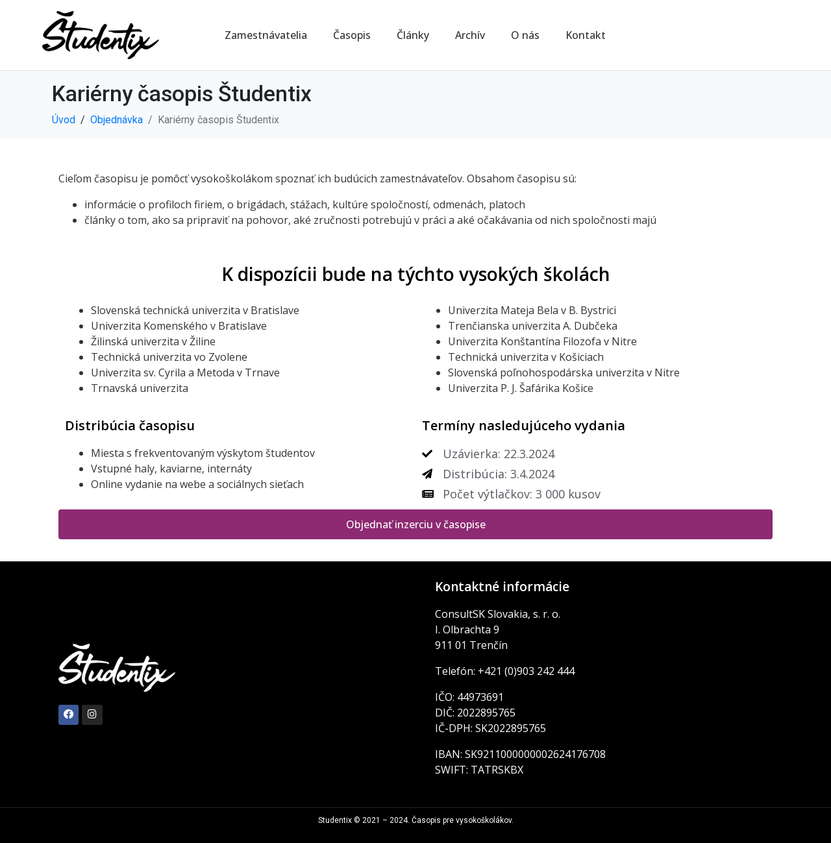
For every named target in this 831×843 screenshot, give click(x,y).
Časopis (352, 35)
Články (413, 35)
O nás (525, 35)
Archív (470, 35)
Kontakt (585, 35)
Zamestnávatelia (266, 35)
